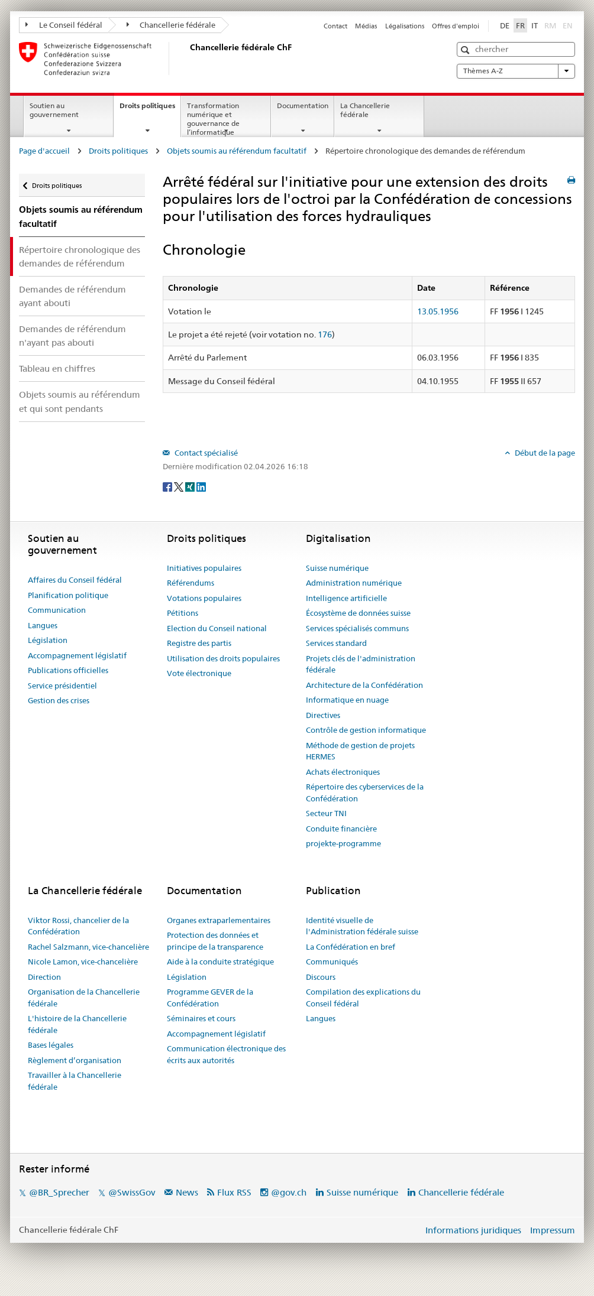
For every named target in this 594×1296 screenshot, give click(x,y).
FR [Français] (520, 25)
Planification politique (68, 595)
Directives (323, 715)
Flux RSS (234, 1192)
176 (325, 334)
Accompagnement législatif (77, 655)
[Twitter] (179, 486)
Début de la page (544, 452)
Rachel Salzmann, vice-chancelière (88, 946)
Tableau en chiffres (57, 368)
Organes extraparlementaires (218, 920)
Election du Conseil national (217, 628)
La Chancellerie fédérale (365, 110)
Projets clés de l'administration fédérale (360, 664)
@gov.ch (288, 1192)
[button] (466, 50)
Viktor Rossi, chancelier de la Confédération (78, 926)
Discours (320, 977)
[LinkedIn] (201, 486)
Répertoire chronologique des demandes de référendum (79, 256)
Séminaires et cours (201, 1018)
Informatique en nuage (347, 699)
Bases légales (50, 1045)
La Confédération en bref (350, 946)
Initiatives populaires (204, 568)
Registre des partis (199, 643)
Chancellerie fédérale (171, 25)
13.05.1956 (438, 311)
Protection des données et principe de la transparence (215, 940)
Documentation (302, 105)
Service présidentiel (62, 685)
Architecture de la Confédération (364, 685)
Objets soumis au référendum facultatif (236, 150)
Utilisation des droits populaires (223, 658)
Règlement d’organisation (74, 1060)
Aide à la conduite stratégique (220, 961)
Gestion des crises (58, 700)
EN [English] (568, 25)
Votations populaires (204, 598)
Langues (42, 625)
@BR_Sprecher (59, 1192)
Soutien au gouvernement (54, 110)
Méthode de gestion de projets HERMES (360, 751)
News (187, 1192)
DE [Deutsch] (504, 25)
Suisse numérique (337, 568)
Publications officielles (68, 670)
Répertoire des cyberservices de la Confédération (365, 792)
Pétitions (182, 613)
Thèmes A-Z (516, 70)
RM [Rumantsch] (550, 25)
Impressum (552, 1230)
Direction (44, 977)
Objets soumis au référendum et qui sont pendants (79, 401)
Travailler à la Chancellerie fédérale (74, 1081)
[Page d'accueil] (187, 58)
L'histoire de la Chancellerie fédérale (77, 1024)
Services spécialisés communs (357, 628)
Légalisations (404, 26)
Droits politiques (150, 109)
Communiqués (332, 961)
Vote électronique (199, 673)
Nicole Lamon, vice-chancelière (83, 961)
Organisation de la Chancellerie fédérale (84, 997)
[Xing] (190, 486)
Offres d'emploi (455, 26)
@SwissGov (131, 1192)
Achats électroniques (343, 772)
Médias (366, 26)
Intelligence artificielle (346, 598)
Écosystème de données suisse (358, 613)
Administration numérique (354, 582)
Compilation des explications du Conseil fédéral (363, 997)
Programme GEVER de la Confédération (210, 997)
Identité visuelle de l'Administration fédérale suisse (362, 926)
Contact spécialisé (205, 452)
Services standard (336, 643)
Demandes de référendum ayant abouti (72, 296)
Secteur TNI (326, 813)
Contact (335, 26)
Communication (57, 610)
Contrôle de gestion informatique (366, 730)
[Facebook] (168, 486)
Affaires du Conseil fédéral (75, 579)
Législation (47, 640)
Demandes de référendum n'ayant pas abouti (72, 335)
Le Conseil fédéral (63, 25)
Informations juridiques (473, 1230)
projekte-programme (343, 843)
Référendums (190, 582)
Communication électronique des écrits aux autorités (226, 1054)
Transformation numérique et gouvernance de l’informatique (213, 118)
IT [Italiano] (534, 25)
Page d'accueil (44, 150)
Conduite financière (341, 828)
